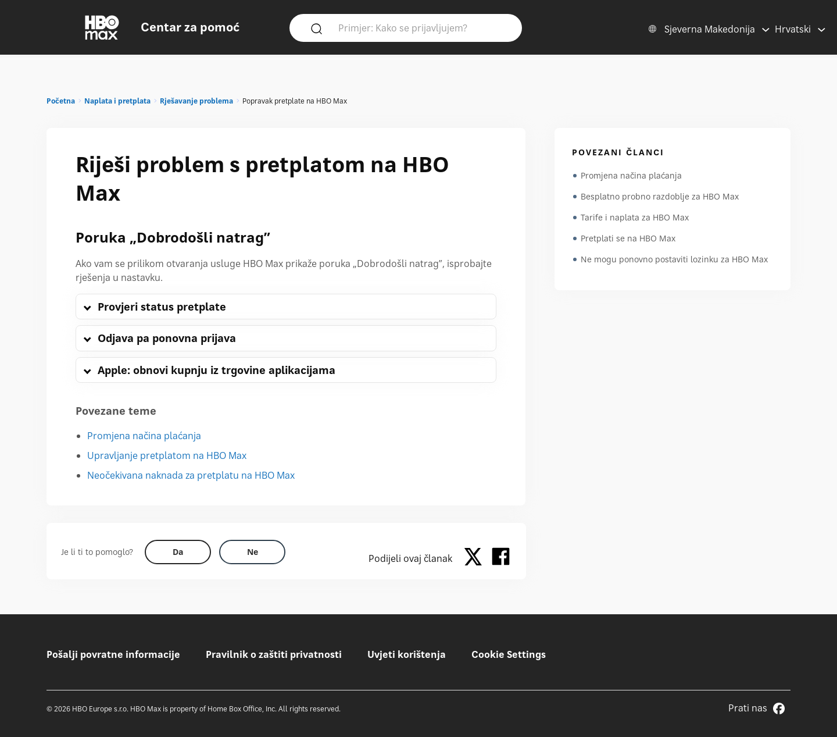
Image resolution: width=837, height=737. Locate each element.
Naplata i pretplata (117, 101)
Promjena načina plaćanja (144, 435)
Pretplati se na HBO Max (628, 238)
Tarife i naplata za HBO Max (635, 217)
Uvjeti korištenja (406, 654)
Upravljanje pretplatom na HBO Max (166, 455)
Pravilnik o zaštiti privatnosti (274, 654)
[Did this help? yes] (178, 552)
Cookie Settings (508, 654)
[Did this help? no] (252, 552)
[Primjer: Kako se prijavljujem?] (422, 27)
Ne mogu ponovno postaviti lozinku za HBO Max (674, 259)
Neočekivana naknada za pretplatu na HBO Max (191, 475)
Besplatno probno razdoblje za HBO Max (660, 196)
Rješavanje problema (196, 101)
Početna (60, 101)
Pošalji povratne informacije (113, 654)
